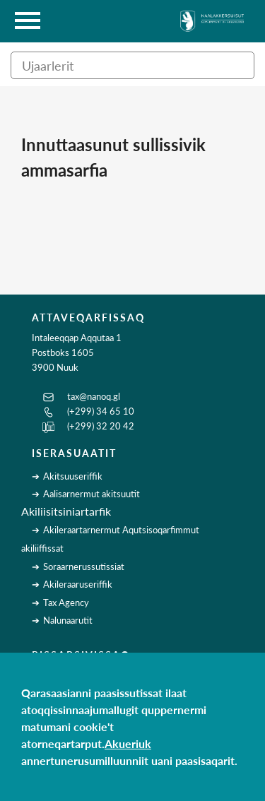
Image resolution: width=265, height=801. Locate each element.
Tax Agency (66, 602)
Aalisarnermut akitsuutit (91, 493)
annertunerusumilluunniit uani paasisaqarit (128, 760)
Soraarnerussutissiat (83, 566)
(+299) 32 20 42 (100, 426)
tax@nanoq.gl (93, 396)
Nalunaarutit (68, 620)
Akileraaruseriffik (77, 584)
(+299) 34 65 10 (100, 411)
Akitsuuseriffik (72, 476)
